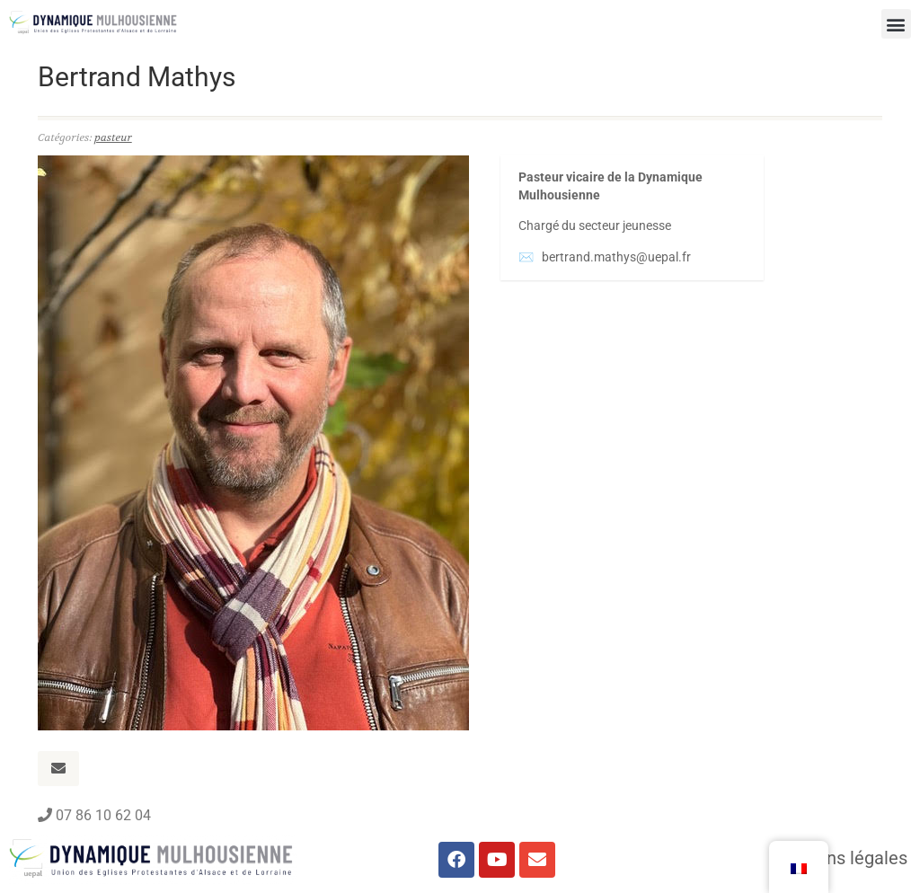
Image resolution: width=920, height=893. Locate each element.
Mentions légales (839, 858)
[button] (896, 24)
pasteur (113, 137)
